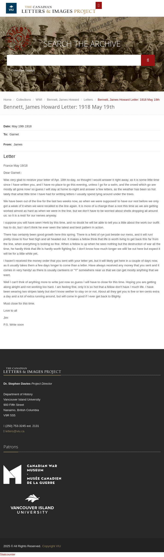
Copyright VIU (51, 546)
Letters (88, 99)
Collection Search (22, 70)
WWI (39, 99)
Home (7, 99)
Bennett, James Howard (63, 99)
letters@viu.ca (14, 431)
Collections (23, 99)
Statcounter (7, 554)
